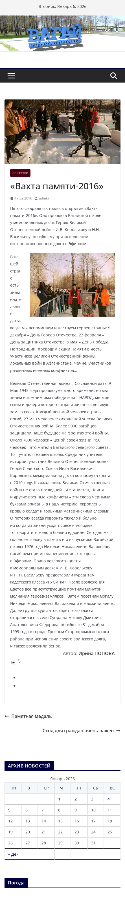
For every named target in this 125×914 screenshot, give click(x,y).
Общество (20, 173)
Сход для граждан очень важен (81, 730)
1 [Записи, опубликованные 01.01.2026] (59, 799)
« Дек (13, 854)
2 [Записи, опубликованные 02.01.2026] (75, 799)
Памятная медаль (28, 716)
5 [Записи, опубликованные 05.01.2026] (9, 810)
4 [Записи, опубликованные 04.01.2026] (109, 799)
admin (44, 198)
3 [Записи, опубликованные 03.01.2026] (92, 799)
